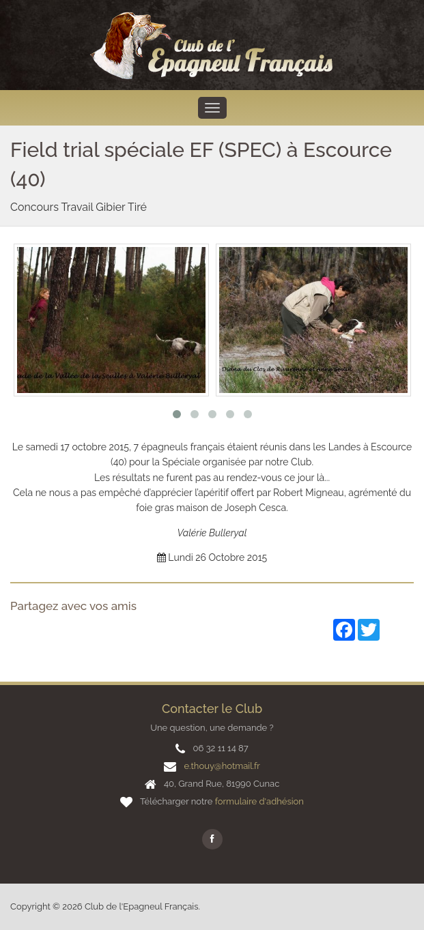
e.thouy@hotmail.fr (221, 766)
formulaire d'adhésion (259, 801)
